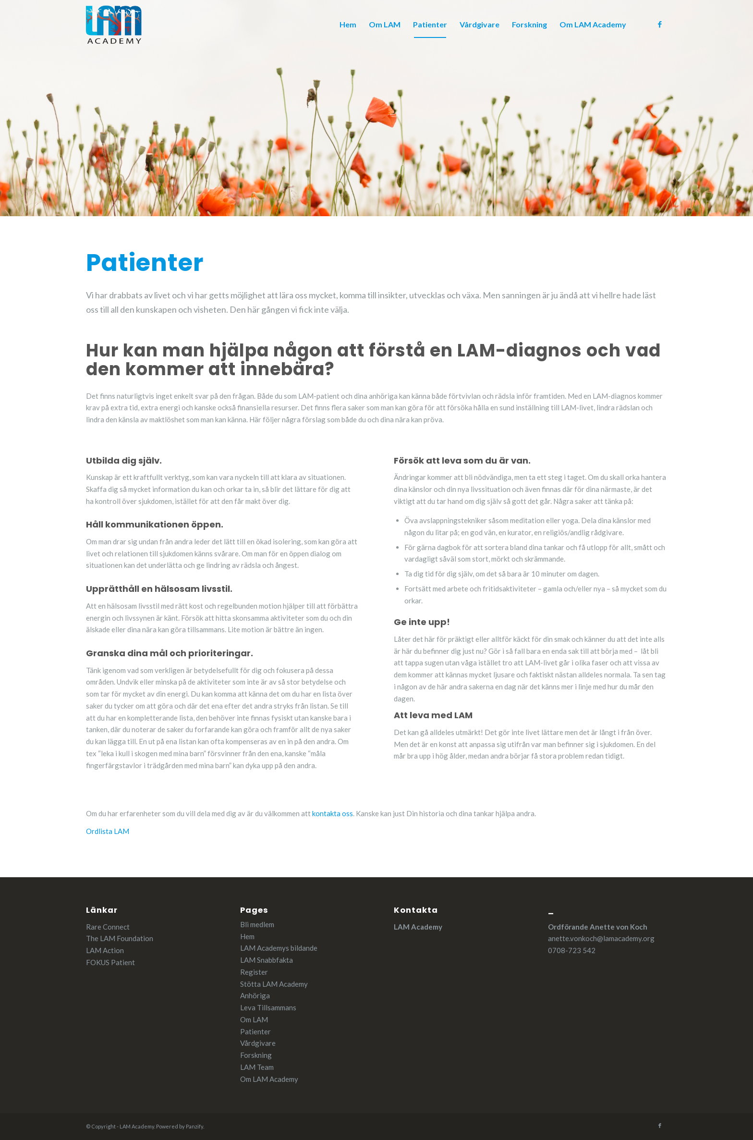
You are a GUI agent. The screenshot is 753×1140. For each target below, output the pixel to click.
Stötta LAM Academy (274, 984)
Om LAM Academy (269, 1079)
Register (254, 972)
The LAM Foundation (119, 938)
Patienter (255, 1031)
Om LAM (254, 1019)
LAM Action (105, 950)
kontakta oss (332, 813)
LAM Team (257, 1067)
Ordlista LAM (107, 831)
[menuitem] (348, 24)
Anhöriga (255, 995)
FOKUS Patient (110, 962)
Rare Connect (108, 926)
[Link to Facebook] (660, 24)
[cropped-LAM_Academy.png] (114, 24)
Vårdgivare (258, 1043)
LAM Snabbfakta (266, 960)
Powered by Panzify (179, 1126)
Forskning (256, 1055)
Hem (247, 936)
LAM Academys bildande (278, 948)
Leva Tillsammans (268, 1007)
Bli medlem (257, 924)
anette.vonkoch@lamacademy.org (601, 938)
